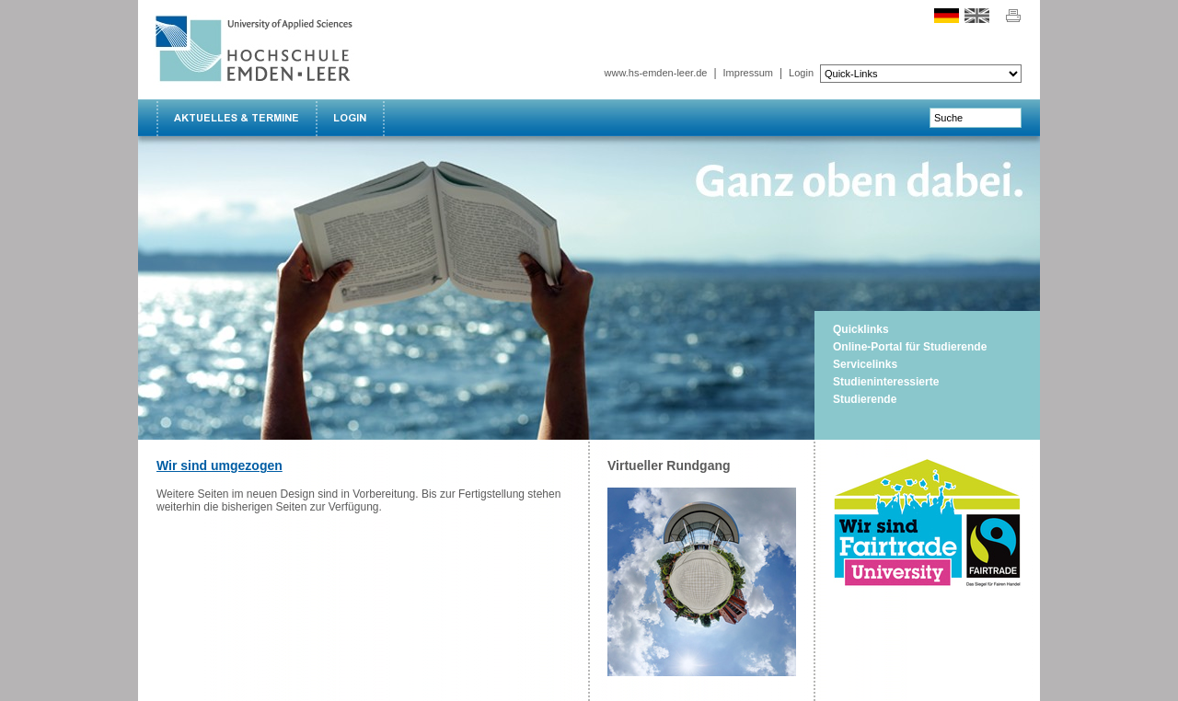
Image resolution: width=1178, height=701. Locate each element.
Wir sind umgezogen (219, 465)
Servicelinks (865, 364)
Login (801, 72)
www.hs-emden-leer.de (656, 72)
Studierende (864, 399)
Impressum (748, 72)
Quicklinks (861, 329)
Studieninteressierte (886, 381)
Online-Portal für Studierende (910, 346)
